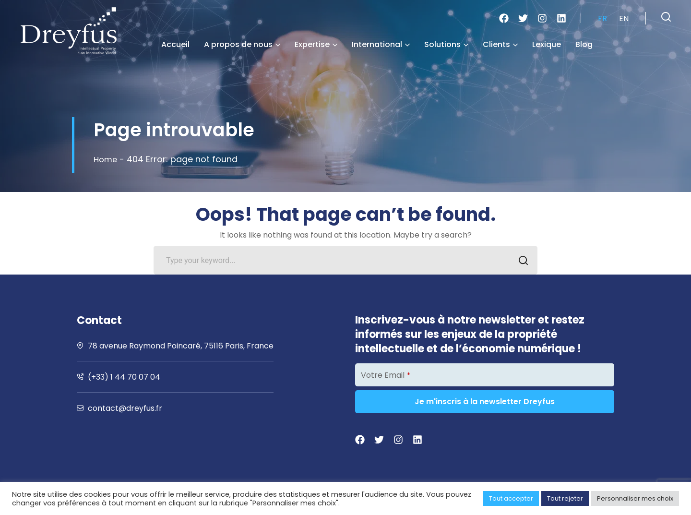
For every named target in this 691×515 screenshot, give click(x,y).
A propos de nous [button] (242, 44)
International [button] (381, 44)
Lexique (546, 44)
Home (106, 159)
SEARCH (520, 261)
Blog (584, 44)
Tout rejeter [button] (565, 498)
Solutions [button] (446, 44)
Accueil (175, 44)
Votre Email (385, 375)
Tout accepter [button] (511, 498)
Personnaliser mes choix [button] (635, 498)
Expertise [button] (316, 44)
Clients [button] (500, 44)
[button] (666, 17)
